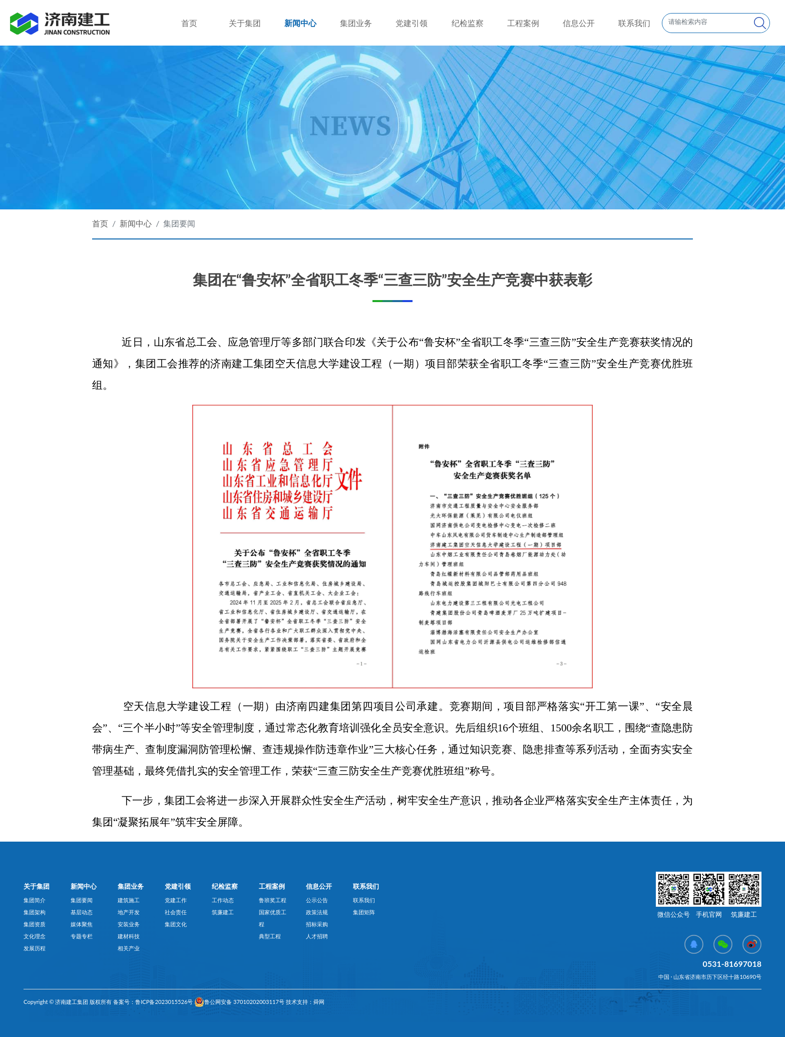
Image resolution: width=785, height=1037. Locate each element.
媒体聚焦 (82, 924)
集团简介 (35, 900)
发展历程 (35, 948)
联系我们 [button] (634, 23)
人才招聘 (317, 936)
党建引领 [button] (412, 23)
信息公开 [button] (579, 23)
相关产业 (129, 948)
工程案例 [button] (523, 23)
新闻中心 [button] (300, 23)
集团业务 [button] (356, 23)
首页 (189, 22)
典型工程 (270, 936)
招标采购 (317, 924)
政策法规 (317, 912)
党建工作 (176, 900)
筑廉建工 (223, 912)
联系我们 (364, 900)
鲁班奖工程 (272, 900)
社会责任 (176, 912)
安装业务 (129, 924)
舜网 (318, 1001)
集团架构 (35, 912)
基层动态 (82, 912)
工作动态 (223, 900)
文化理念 (35, 936)
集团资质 (35, 924)
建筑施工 (129, 900)
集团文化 (176, 924)
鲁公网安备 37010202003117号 (239, 1002)
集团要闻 (179, 223)
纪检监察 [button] (468, 23)
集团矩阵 (364, 912)
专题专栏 (82, 936)
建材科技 (129, 936)
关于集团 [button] (245, 23)
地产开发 (129, 912)
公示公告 (317, 900)
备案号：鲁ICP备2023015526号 (152, 1001)
